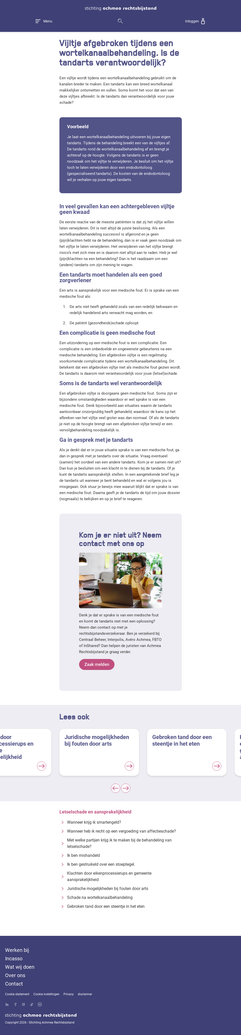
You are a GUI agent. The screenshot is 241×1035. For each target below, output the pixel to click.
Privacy (69, 994)
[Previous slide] (115, 788)
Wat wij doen (19, 967)
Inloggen (192, 21)
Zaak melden (98, 664)
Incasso (13, 958)
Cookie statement (17, 994)
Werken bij (17, 950)
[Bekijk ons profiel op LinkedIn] (7, 1004)
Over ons (15, 975)
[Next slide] (125, 788)
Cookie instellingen (46, 994)
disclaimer (85, 994)
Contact (14, 984)
